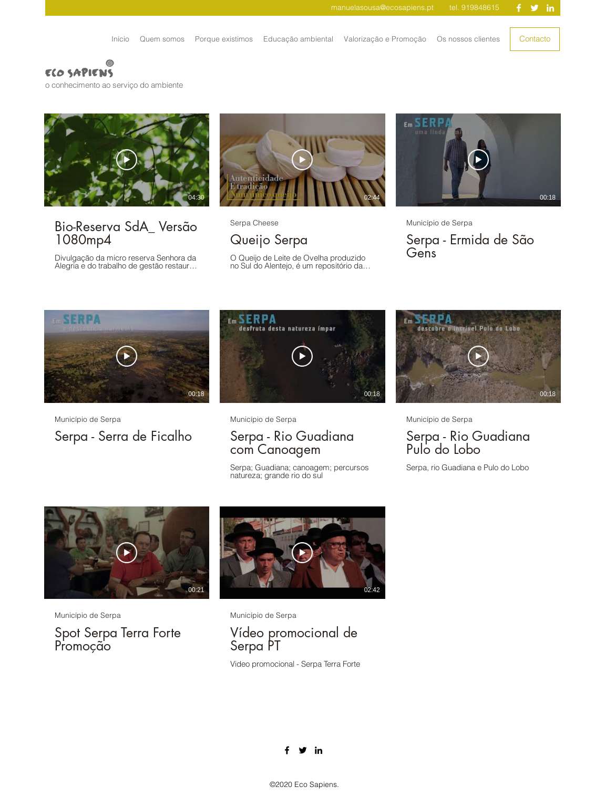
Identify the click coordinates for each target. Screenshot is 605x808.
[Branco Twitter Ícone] (534, 8)
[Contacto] (535, 39)
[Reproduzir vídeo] (126, 160)
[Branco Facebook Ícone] (519, 8)
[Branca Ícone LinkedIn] (550, 8)
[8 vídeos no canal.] (302, 394)
